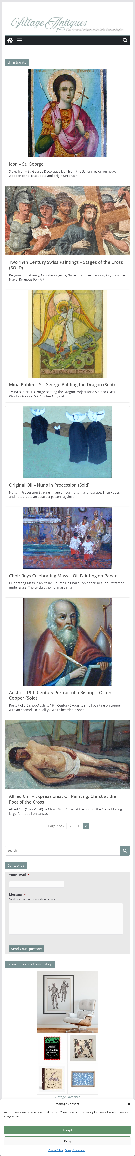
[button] (129, 1104)
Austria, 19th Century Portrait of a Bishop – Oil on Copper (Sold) (60, 695)
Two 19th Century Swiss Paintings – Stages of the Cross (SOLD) (66, 265)
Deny (67, 1141)
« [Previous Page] (71, 826)
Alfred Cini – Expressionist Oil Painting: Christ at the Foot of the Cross (62, 799)
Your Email (19, 875)
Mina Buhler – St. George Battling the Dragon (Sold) (62, 384)
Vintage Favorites (67, 1097)
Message (17, 894)
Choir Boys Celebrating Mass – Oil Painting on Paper (63, 575)
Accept (67, 1130)
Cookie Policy (55, 1150)
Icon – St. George (26, 164)
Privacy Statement (75, 1150)
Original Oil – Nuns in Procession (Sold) (49, 485)
